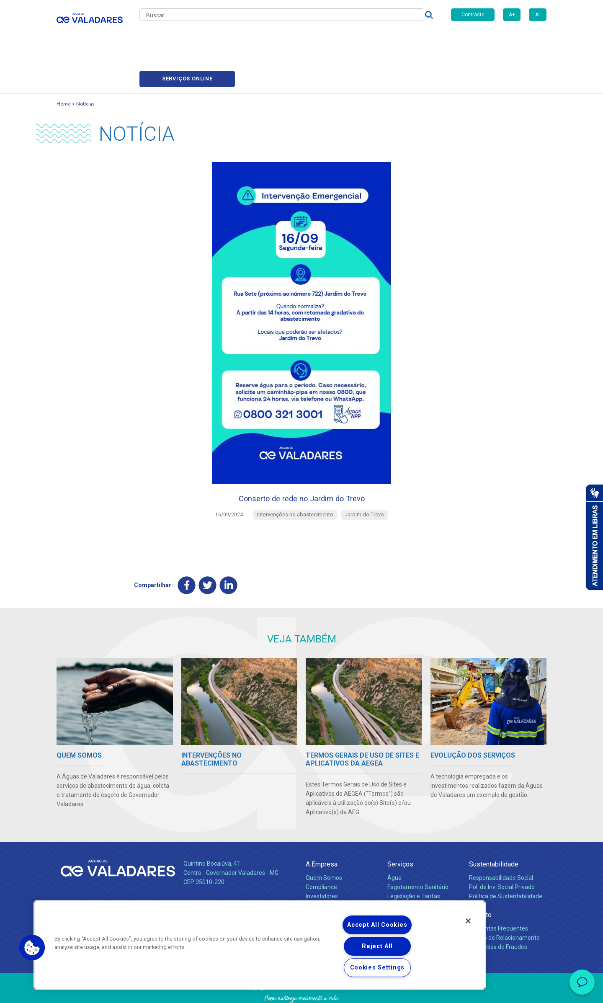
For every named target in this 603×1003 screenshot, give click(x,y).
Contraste (472, 15)
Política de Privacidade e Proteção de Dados (301, 990)
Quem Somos (324, 845)
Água (394, 845)
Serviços (400, 831)
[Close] (468, 921)
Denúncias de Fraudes (498, 914)
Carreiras (334, 37)
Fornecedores (379, 37)
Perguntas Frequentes (498, 895)
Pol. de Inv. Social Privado (502, 854)
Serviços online (499, 38)
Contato (480, 882)
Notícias (85, 65)
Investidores (322, 863)
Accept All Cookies (377, 924)
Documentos (404, 882)
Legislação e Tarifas (413, 863)
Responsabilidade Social (501, 845)
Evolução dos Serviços (416, 872)
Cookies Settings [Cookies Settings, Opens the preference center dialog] (377, 967)
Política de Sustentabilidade (505, 863)
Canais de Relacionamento (504, 905)
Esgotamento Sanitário (417, 854)
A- (537, 15)
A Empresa (322, 831)
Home (64, 65)
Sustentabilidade (493, 831)
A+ (512, 15)
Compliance (321, 854)
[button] (32, 947)
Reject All (377, 946)
